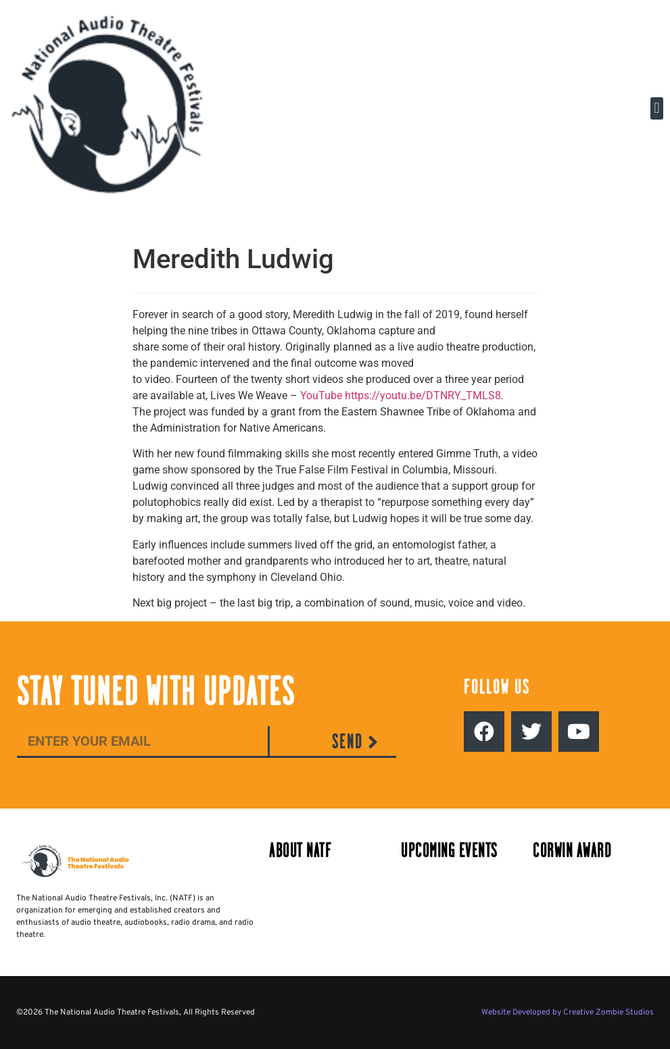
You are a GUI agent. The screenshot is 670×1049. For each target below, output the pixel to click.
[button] (656, 108)
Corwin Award (572, 851)
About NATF (300, 851)
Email (30, 715)
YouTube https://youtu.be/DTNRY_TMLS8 (400, 395)
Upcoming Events (449, 851)
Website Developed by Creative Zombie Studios (567, 1012)
